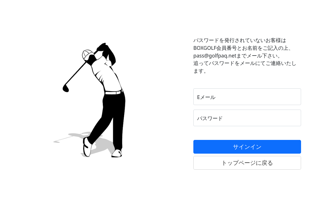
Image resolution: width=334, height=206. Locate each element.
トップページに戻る (247, 163)
